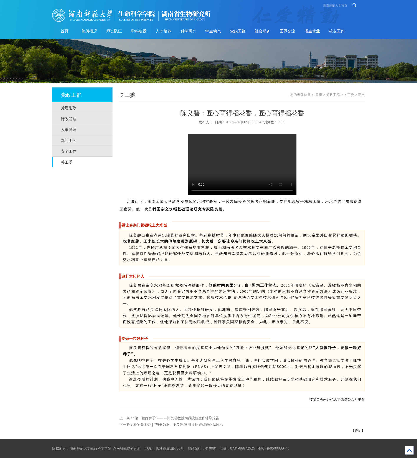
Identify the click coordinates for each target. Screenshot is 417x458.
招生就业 (312, 31)
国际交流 (287, 31)
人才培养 (163, 31)
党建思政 (68, 107)
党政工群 (238, 31)
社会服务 (262, 31)
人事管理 (68, 129)
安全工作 (68, 151)
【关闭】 (358, 430)
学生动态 (213, 31)
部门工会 (68, 140)
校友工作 (337, 31)
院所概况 (89, 31)
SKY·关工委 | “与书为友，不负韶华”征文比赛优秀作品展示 (178, 424)
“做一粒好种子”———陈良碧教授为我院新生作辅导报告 (176, 418)
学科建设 (139, 31)
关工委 (67, 162)
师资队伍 (114, 31)
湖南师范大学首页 (335, 5)
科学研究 (188, 31)
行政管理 (68, 118)
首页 (64, 31)
